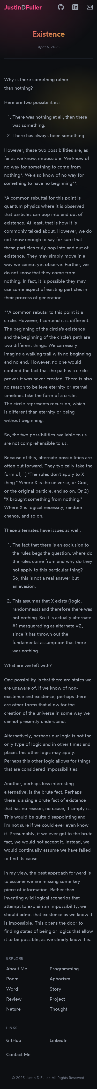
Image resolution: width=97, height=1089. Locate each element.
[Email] (90, 7)
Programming (64, 968)
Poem (12, 978)
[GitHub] (61, 7)
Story (55, 989)
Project (57, 999)
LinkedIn (59, 1040)
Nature (13, 1009)
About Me (16, 968)
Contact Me (18, 1054)
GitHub (13, 1040)
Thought (58, 1009)
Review (13, 999)
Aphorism (60, 978)
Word (12, 989)
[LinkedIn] (75, 7)
